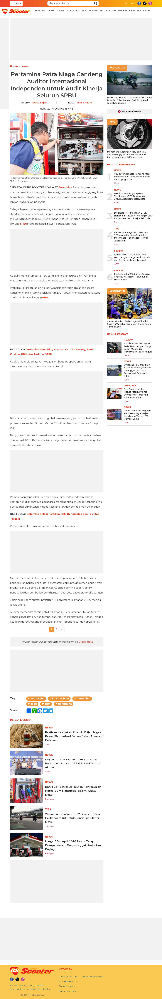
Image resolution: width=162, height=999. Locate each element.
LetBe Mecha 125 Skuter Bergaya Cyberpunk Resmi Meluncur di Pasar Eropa (132, 277)
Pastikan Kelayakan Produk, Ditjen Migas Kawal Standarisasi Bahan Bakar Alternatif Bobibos (72, 819)
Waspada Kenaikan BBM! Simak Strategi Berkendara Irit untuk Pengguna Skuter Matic (70, 901)
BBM (45, 381)
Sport (60, 10)
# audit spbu (36, 782)
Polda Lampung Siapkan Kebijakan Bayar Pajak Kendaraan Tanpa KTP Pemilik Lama (137, 414)
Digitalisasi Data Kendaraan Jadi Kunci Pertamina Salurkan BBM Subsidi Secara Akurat (70, 847)
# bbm (46, 787)
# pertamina (64, 787)
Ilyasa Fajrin (39, 102)
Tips (84, 10)
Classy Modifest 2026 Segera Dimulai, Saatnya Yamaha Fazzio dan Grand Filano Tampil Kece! (129, 324)
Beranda (40, 10)
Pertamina (65, 187)
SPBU (23, 223)
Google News (86, 725)
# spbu (32, 787)
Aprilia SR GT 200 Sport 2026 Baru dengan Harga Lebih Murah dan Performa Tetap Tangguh (132, 257)
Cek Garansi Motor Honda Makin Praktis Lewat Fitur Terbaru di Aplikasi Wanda (136, 393)
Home (14, 66)
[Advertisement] (81, 39)
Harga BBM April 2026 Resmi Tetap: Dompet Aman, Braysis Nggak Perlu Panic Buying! (73, 928)
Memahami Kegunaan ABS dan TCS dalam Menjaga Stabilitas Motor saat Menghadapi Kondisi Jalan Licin (127, 154)
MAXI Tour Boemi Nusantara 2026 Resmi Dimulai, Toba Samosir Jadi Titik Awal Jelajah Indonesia (129, 100)
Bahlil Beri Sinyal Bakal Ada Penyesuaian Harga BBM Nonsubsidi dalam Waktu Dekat (73, 874)
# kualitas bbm (59, 782)
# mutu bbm (82, 782)
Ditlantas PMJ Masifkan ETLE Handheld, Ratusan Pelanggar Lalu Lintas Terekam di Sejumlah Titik (133, 215)
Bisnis (146, 10)
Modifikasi (72, 10)
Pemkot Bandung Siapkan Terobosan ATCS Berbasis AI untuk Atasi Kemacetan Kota (130, 196)
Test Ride (110, 10)
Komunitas (95, 10)
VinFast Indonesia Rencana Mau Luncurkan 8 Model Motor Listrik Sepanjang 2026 (132, 177)
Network (16, 3)
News (50, 10)
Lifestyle (135, 10)
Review (122, 10)
